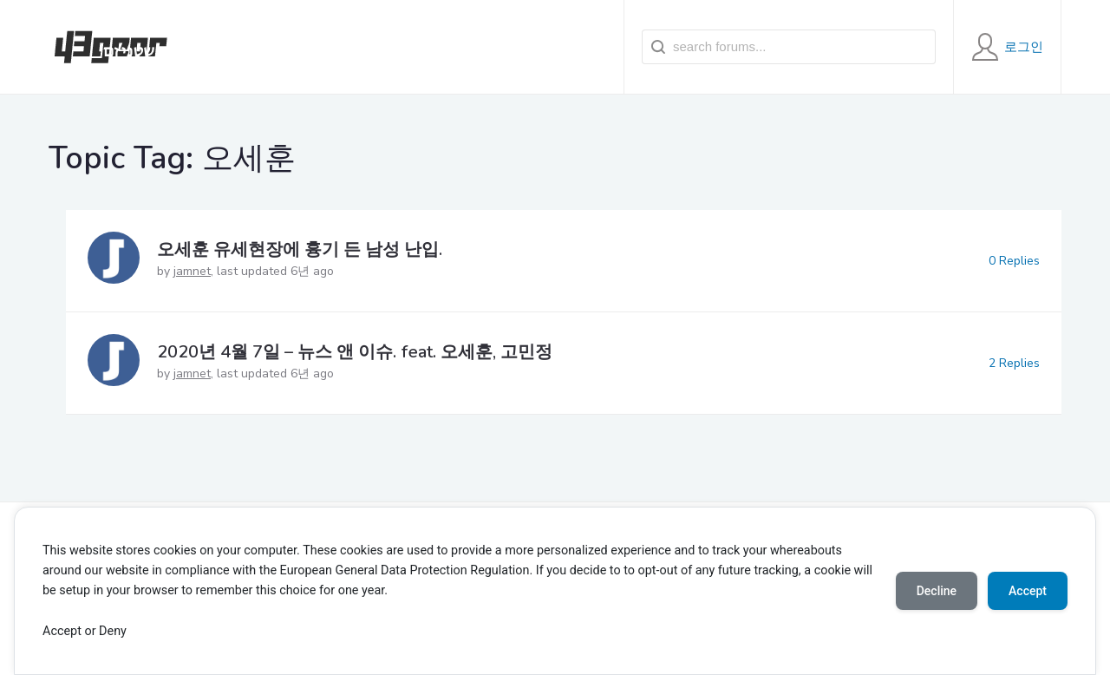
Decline (937, 591)
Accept (1028, 591)
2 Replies (1014, 363)
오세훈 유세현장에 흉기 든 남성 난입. (299, 249)
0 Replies (1014, 260)
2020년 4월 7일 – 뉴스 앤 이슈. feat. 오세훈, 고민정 (354, 352)
